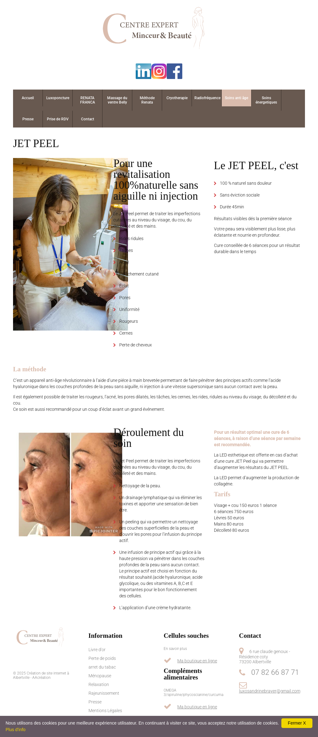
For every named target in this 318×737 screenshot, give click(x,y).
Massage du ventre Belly (117, 100)
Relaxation (99, 684)
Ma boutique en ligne (197, 660)
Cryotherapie (177, 98)
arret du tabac (102, 667)
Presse (28, 119)
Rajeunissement (104, 693)
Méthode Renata (147, 100)
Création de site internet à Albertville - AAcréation (41, 675)
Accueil (28, 98)
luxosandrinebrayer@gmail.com (269, 690)
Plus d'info (15, 729)
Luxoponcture (57, 98)
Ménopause (100, 675)
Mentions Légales (105, 710)
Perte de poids (102, 658)
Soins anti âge (236, 98)
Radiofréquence (207, 98)
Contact (87, 119)
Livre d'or (97, 649)
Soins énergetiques (266, 100)
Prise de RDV (58, 119)
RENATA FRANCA (87, 100)
